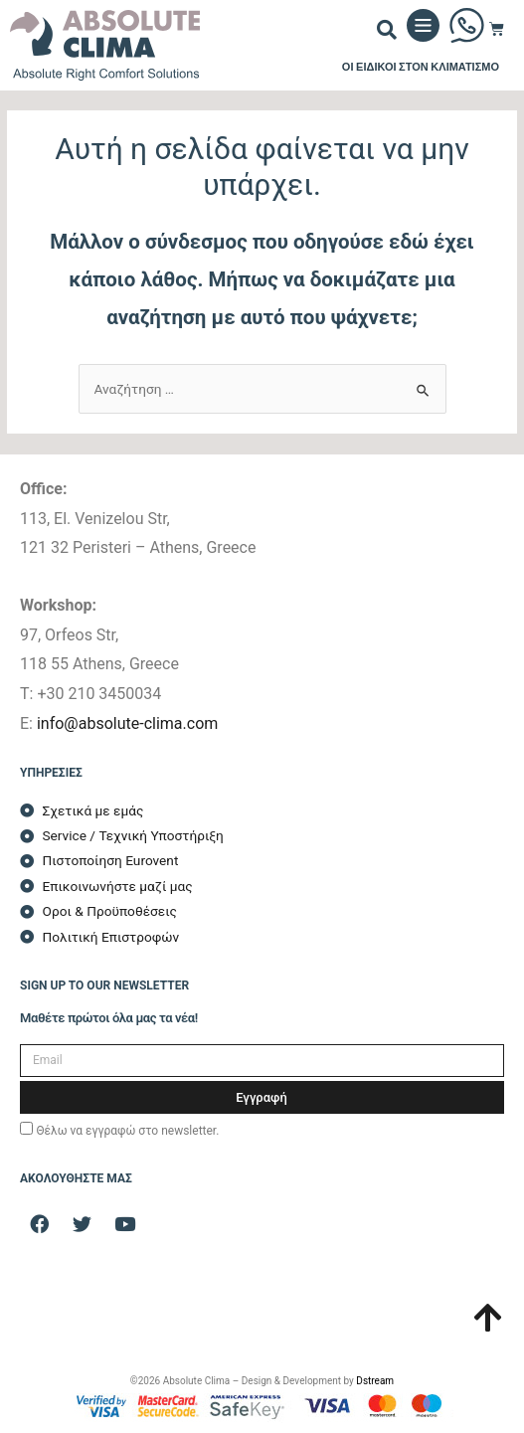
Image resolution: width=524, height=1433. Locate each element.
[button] (387, 30)
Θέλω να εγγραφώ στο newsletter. (127, 1131)
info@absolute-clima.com (127, 723)
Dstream (375, 1380)
